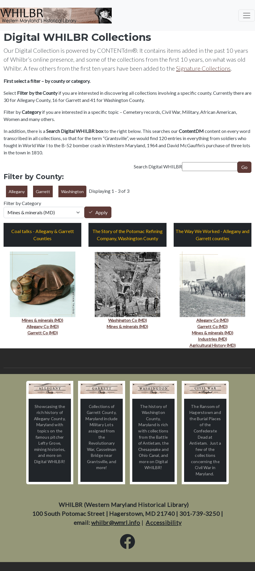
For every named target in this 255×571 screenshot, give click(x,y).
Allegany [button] (17, 191)
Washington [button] (72, 191)
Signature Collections (203, 68)
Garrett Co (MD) (42, 332)
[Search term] (209, 166)
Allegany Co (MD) (43, 326)
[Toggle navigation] (246, 15)
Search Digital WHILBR (158, 166)
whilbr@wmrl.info (115, 522)
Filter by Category (22, 203)
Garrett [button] (43, 191)
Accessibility (163, 522)
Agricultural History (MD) (212, 345)
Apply (101, 212)
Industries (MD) (212, 339)
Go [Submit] (244, 167)
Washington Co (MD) (127, 320)
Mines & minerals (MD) (42, 320)
